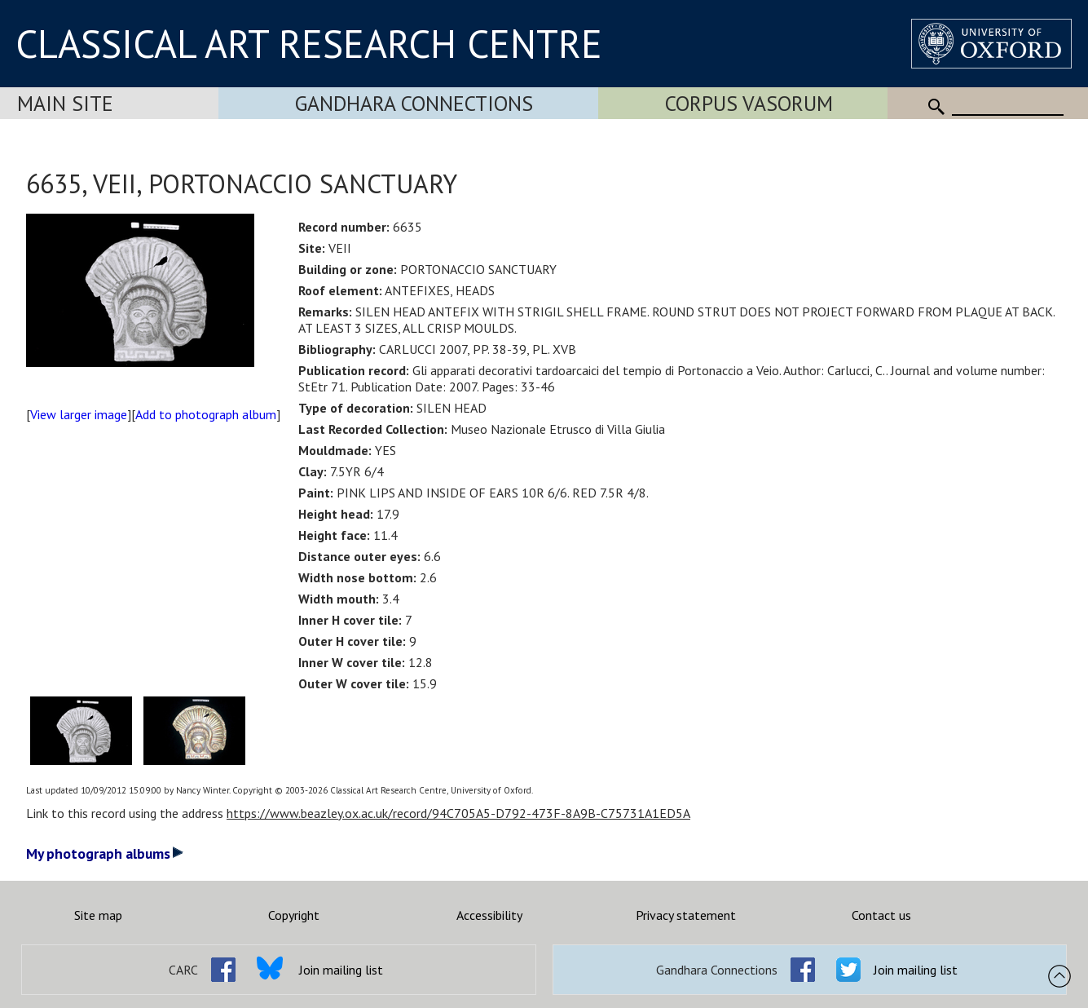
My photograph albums (104, 853)
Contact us (881, 915)
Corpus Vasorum (749, 103)
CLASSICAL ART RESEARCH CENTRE (308, 43)
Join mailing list (341, 970)
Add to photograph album (205, 414)
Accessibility (489, 915)
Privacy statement (686, 915)
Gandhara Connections (414, 103)
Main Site (65, 103)
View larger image (78, 414)
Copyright (293, 915)
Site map (98, 915)
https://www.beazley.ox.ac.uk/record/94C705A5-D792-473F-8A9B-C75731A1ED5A (458, 813)
